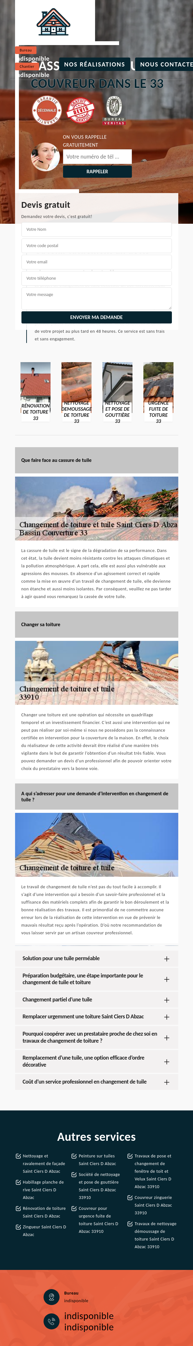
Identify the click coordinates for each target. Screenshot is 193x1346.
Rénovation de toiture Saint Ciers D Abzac (44, 1212)
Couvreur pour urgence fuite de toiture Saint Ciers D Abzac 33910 (98, 1220)
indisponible (32, 58)
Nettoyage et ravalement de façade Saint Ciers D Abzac (44, 1163)
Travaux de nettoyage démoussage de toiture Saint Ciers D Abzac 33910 (156, 1235)
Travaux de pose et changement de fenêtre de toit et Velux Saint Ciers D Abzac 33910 (153, 1171)
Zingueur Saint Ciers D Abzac (44, 1230)
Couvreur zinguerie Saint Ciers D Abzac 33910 (153, 1205)
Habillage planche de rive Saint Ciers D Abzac (43, 1189)
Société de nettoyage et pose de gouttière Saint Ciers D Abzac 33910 (99, 1186)
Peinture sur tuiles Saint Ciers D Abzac (97, 1159)
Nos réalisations (94, 64)
